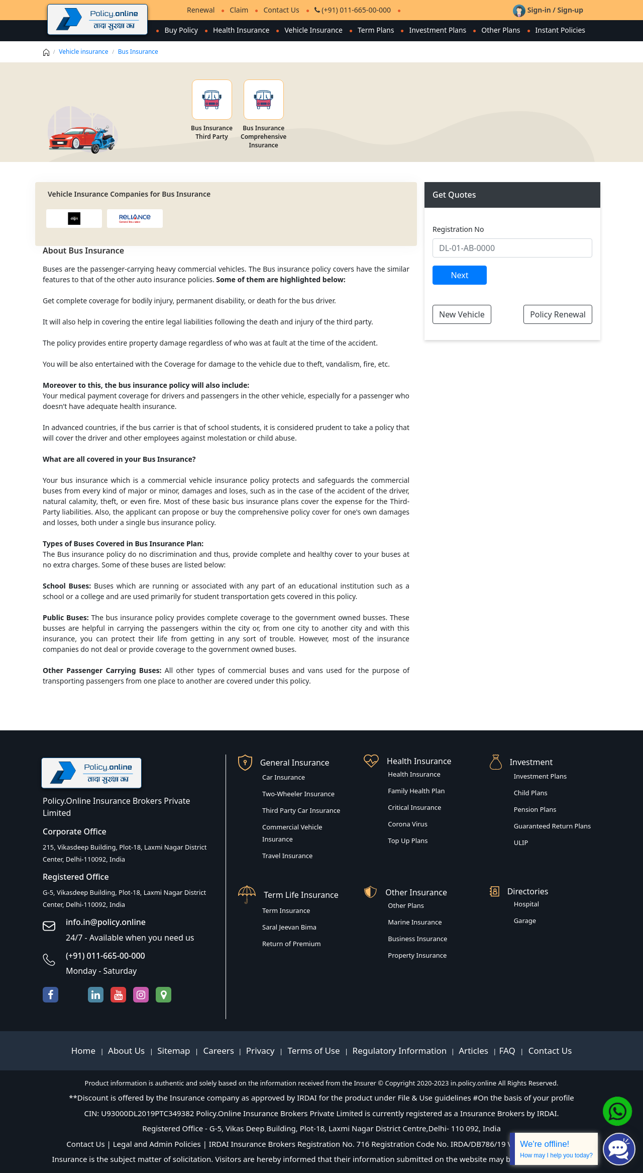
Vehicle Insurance (313, 30)
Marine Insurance (415, 922)
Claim (239, 10)
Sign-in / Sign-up (548, 10)
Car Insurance (283, 777)
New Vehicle (462, 314)
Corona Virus (407, 823)
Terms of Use (313, 1050)
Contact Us (281, 10)
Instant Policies (560, 30)
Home (84, 1050)
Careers (217, 1050)
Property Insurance (417, 955)
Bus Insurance (138, 51)
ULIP (521, 842)
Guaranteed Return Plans (552, 825)
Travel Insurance (287, 855)
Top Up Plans (407, 840)
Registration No (458, 229)
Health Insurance (241, 30)
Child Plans (531, 792)
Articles (474, 1050)
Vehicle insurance (83, 51)
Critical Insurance (414, 807)
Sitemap (174, 1050)
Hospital (526, 903)
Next (459, 275)
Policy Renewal (558, 314)
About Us (127, 1050)
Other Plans (500, 30)
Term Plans (376, 30)
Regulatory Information (400, 1050)
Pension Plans (535, 809)
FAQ (508, 1050)
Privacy (261, 1050)
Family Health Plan (416, 790)
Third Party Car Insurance (301, 810)
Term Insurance (286, 910)
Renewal (201, 10)
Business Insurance (417, 938)
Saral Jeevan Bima (289, 927)
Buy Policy (181, 30)
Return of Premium (291, 943)
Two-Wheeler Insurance (298, 793)
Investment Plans (437, 30)
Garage (525, 920)
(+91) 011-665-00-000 (352, 10)
